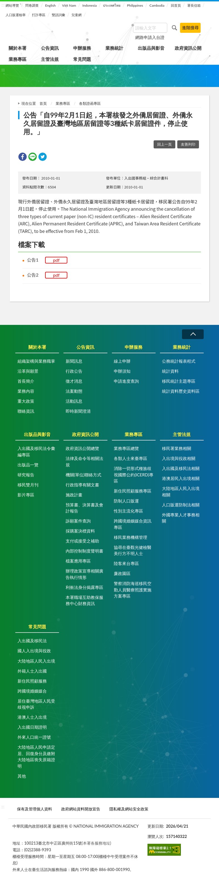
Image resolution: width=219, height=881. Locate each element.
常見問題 (82, 59)
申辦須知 (122, 371)
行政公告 (74, 371)
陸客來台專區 (126, 563)
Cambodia (156, 5)
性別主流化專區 (128, 510)
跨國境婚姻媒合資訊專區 (132, 524)
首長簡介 (26, 381)
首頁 (43, 103)
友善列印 (188, 144)
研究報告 (26, 474)
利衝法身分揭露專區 (84, 587)
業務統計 (114, 48)
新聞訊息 (74, 361)
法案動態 (74, 391)
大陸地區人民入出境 (36, 660)
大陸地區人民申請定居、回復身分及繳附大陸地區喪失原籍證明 (36, 756)
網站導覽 (12, 5)
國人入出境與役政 (34, 650)
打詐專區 (38, 15)
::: (3, 4)
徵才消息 (74, 381)
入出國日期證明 (32, 727)
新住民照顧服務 (32, 680)
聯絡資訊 (26, 411)
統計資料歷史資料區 (181, 391)
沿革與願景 (28, 371)
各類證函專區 (90, 103)
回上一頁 (164, 144)
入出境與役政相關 (178, 458)
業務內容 (26, 391)
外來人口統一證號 (34, 737)
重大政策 (26, 401)
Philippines (135, 5)
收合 (193, 334)
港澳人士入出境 (32, 717)
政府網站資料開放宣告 (80, 809)
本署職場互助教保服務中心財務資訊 (84, 600)
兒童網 (77, 15)
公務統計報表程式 (178, 361)
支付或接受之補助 (82, 540)
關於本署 (17, 48)
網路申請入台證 (149, 37)
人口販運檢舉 (16, 15)
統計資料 (170, 371)
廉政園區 (122, 573)
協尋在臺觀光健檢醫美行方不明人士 (132, 550)
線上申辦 (122, 361)
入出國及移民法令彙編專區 (36, 451)
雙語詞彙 (58, 15)
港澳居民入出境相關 (181, 478)
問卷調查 (32, 5)
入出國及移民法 (32, 640)
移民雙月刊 (28, 484)
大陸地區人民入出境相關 (181, 491)
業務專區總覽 (126, 448)
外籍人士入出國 (32, 670)
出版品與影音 (151, 48)
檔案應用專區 (78, 560)
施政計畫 (74, 494)
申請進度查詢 (126, 381)
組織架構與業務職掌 (36, 361)
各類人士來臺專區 (130, 458)
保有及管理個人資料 (34, 809)
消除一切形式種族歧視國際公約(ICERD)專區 (133, 474)
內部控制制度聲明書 (84, 550)
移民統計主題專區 (178, 381)
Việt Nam (69, 5)
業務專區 (17, 59)
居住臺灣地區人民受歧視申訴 (36, 704)
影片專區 (26, 494)
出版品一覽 (28, 464)
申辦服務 (82, 48)
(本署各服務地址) (96, 843)
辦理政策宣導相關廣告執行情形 (84, 574)
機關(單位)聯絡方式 (83, 474)
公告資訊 (50, 48)
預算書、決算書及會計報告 (84, 508)
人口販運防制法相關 (181, 504)
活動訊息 (74, 401)
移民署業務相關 (176, 448)
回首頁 (176, 5)
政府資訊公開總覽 (82, 448)
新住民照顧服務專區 (132, 490)
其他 (22, 775)
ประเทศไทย (111, 5)
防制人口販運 (126, 500)
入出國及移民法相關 (181, 468)
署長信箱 (194, 5)
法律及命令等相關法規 (84, 461)
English (50, 5)
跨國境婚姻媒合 (32, 690)
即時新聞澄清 (78, 411)
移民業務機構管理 (130, 537)
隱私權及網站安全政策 (128, 809)
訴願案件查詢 (78, 520)
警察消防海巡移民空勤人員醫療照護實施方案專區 (132, 589)
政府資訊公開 (188, 48)
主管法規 (50, 59)
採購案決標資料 (80, 530)
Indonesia (89, 5)
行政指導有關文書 (82, 484)
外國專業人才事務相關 (181, 518)
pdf (56, 260)
